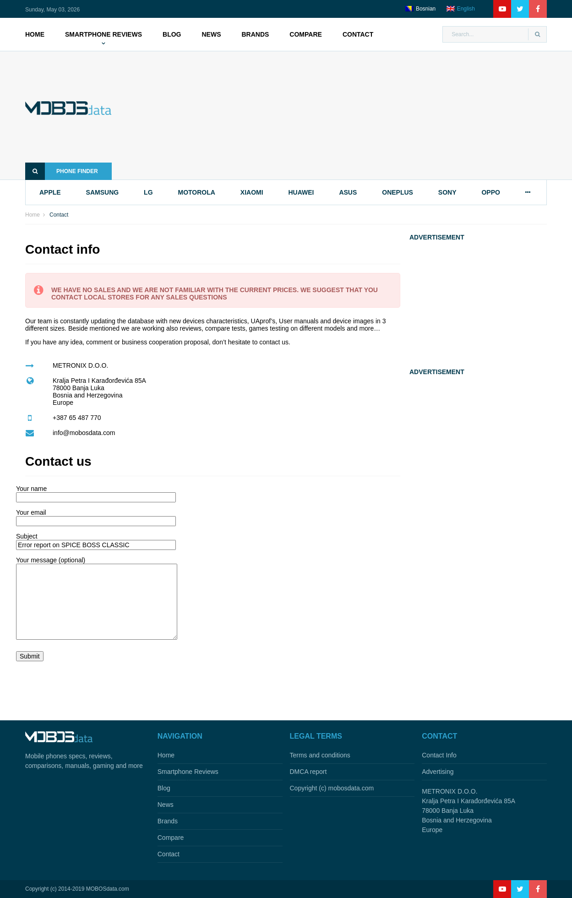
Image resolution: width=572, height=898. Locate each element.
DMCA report (308, 771)
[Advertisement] (343, 115)
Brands (255, 34)
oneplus (397, 192)
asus (348, 192)
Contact (358, 34)
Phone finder (61, 171)
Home (34, 34)
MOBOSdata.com (107, 889)
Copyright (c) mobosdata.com (332, 788)
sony (447, 192)
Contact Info (439, 755)
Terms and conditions (320, 755)
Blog (172, 34)
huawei (301, 192)
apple (50, 192)
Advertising (437, 771)
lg (148, 192)
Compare (305, 34)
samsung (102, 192)
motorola (196, 192)
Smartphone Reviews (103, 34)
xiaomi (251, 192)
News (211, 34)
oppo (490, 192)
